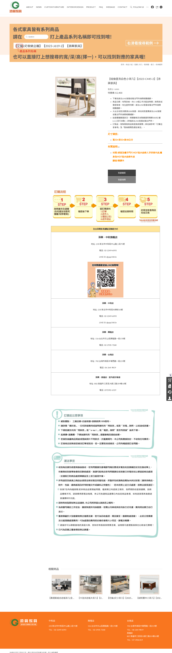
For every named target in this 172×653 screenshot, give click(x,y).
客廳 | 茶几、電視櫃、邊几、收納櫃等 (148, 65)
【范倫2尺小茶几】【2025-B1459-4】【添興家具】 (120, 591)
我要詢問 (149, 173)
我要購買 (121, 173)
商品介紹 (129, 65)
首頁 (122, 65)
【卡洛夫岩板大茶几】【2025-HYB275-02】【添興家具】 (91, 591)
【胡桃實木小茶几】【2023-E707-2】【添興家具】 (149, 591)
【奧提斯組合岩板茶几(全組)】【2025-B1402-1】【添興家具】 (61, 591)
